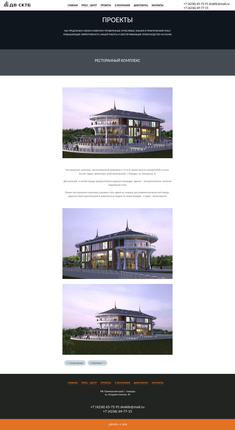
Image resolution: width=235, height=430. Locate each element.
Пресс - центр (89, 5)
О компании (122, 5)
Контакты (157, 5)
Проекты (106, 5)
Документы (141, 5)
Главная (73, 5)
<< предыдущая (75, 362)
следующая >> (97, 362)
